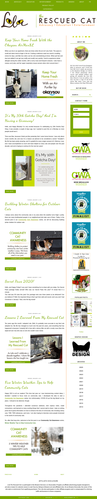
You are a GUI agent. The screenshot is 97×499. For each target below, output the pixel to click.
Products (60, 2)
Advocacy (18, 2)
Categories (47, 9)
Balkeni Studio (58, 497)
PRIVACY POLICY (48, 5)
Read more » (10, 103)
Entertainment (45, 2)
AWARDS (71, 2)
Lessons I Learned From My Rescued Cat (34, 317)
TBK (77, 497)
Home (36, 474)
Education (31, 2)
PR (90, 2)
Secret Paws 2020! (19, 281)
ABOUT (81, 2)
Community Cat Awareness (14, 398)
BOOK (7, 2)
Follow (81, 332)
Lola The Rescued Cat (37, 497)
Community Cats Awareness (28, 219)
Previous (8, 474)
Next (62, 474)
